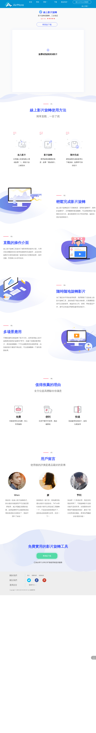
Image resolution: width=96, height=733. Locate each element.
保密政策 (41, 575)
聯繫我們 (34, 575)
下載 (55, 2)
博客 (44, 2)
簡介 (28, 575)
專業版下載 (47, 24)
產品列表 (64, 2)
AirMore (18, 5)
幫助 (37, 2)
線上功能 (84, 6)
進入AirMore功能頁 (82, 2)
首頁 (30, 2)
